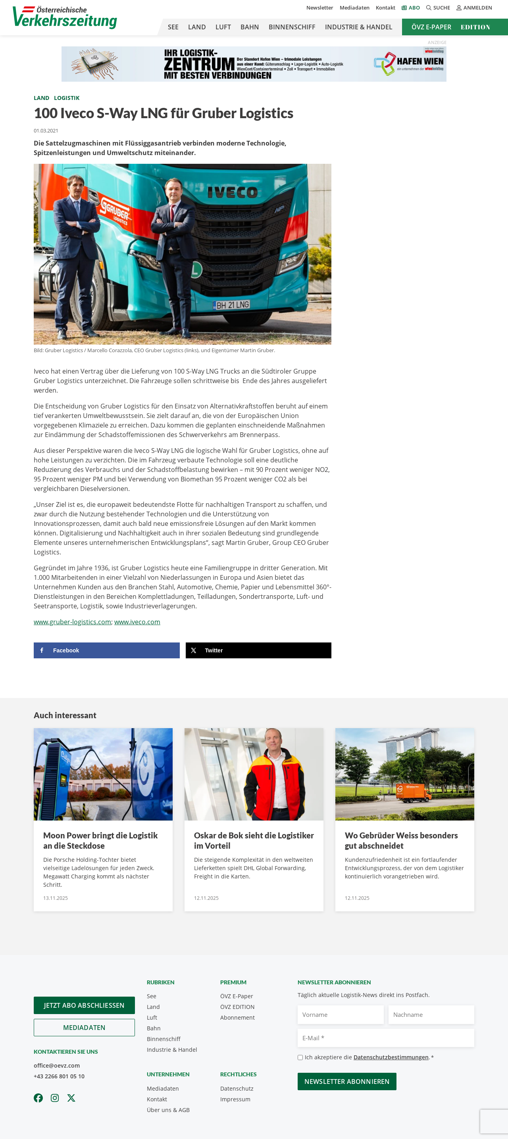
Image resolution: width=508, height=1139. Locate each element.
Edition (476, 27)
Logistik (66, 98)
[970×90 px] (254, 63)
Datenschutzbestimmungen (391, 1057)
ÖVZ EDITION (237, 1007)
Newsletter (319, 7)
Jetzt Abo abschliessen (84, 1005)
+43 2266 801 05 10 (59, 1076)
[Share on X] (259, 650)
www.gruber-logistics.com (72, 621)
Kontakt (385, 7)
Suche (438, 7)
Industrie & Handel (359, 27)
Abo (414, 7)
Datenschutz (237, 1088)
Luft (223, 27)
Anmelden (474, 7)
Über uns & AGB (168, 1110)
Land (197, 27)
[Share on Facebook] (107, 650)
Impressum (235, 1099)
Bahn (250, 27)
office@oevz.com (57, 1065)
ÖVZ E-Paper (431, 27)
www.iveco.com (137, 621)
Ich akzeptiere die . (369, 1057)
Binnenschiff (292, 27)
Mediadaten (354, 7)
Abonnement (237, 1017)
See (173, 27)
